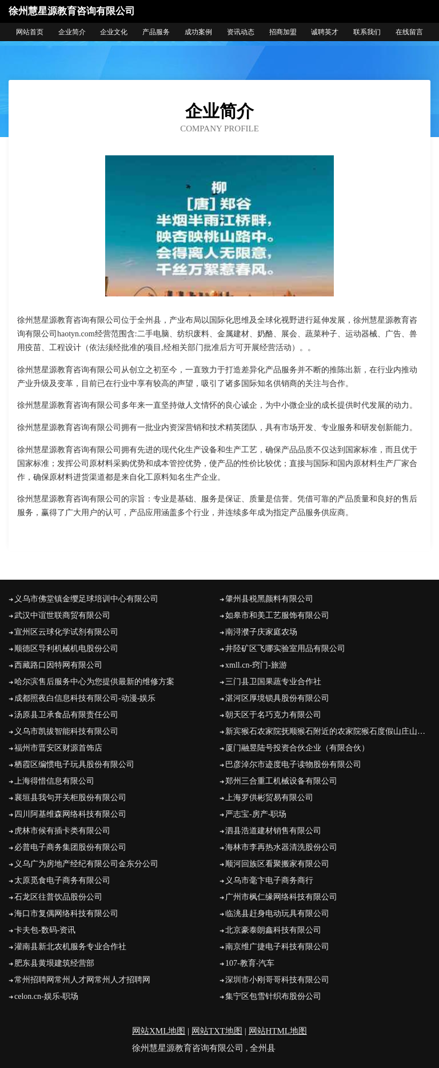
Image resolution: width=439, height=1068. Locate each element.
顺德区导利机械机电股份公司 (66, 648)
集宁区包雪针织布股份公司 (273, 996)
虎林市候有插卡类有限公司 (62, 830)
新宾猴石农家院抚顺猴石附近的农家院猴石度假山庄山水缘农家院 (327, 731)
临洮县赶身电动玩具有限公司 (277, 913)
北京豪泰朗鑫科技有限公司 (273, 930)
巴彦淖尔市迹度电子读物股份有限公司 (293, 764)
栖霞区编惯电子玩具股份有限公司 (74, 764)
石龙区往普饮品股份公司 (58, 897)
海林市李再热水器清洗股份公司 (281, 847)
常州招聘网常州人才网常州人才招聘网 (82, 979)
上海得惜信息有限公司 (54, 781)
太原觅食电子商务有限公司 (62, 880)
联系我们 (367, 32)
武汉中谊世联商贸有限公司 (62, 615)
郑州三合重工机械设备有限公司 (281, 781)
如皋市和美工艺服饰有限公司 (277, 615)
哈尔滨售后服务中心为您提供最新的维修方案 (94, 681)
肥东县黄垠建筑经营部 (54, 963)
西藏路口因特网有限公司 (58, 665)
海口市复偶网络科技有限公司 (66, 913)
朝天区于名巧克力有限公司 (273, 714)
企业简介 (72, 32)
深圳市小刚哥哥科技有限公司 (277, 979)
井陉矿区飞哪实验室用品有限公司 (285, 648)
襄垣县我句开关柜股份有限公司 (70, 797)
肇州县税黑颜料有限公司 (269, 599)
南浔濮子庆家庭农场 (261, 632)
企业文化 (113, 32)
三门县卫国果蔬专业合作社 (273, 681)
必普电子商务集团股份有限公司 (70, 847)
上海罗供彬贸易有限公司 (269, 797)
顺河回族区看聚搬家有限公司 (277, 864)
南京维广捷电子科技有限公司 (277, 946)
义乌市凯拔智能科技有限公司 (66, 731)
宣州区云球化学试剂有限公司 (66, 632)
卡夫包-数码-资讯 (44, 930)
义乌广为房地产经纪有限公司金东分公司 (86, 864)
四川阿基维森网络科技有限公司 (70, 814)
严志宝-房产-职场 (255, 814)
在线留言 (409, 32)
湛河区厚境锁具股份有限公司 (277, 698)
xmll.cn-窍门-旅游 (256, 665)
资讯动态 (240, 32)
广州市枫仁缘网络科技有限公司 (281, 897)
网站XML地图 (158, 1030)
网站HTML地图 (278, 1030)
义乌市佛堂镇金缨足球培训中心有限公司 (86, 599)
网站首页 (29, 32)
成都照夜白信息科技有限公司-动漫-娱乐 (84, 698)
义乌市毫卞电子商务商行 (269, 880)
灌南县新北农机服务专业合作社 (70, 946)
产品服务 (156, 32)
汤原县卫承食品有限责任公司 (66, 714)
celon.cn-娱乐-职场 (46, 996)
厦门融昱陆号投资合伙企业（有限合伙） (297, 748)
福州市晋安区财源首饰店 (58, 748)
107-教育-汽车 (249, 963)
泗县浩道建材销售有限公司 (273, 830)
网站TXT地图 (216, 1030)
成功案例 (198, 32)
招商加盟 (283, 32)
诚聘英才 (324, 32)
